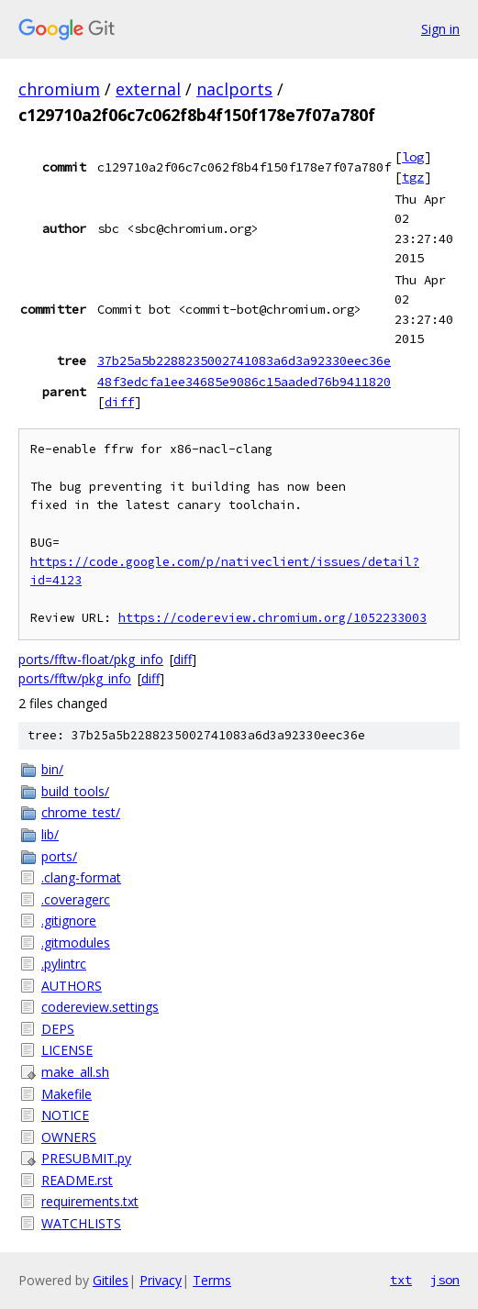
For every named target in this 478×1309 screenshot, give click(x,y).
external (148, 89)
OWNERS (68, 1137)
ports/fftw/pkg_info (74, 678)
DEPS (57, 1028)
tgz (413, 177)
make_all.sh (75, 1072)
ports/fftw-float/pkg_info (90, 659)
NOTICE (65, 1115)
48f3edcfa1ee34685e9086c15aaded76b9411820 (244, 381)
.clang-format (81, 877)
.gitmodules (75, 942)
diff (119, 402)
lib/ (50, 834)
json (445, 1279)
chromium (59, 89)
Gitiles (110, 1280)
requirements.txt (90, 1201)
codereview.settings (100, 1006)
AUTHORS (71, 985)
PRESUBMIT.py (86, 1158)
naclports (234, 89)
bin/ (52, 769)
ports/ (59, 856)
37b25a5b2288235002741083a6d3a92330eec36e (244, 360)
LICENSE (67, 1050)
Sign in (440, 29)
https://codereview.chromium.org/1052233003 (272, 618)
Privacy (160, 1280)
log (413, 157)
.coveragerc (75, 899)
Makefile (66, 1094)
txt (401, 1279)
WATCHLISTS (81, 1223)
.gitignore (68, 920)
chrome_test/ (80, 812)
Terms (212, 1280)
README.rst (77, 1180)
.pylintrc (63, 963)
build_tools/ (75, 791)
